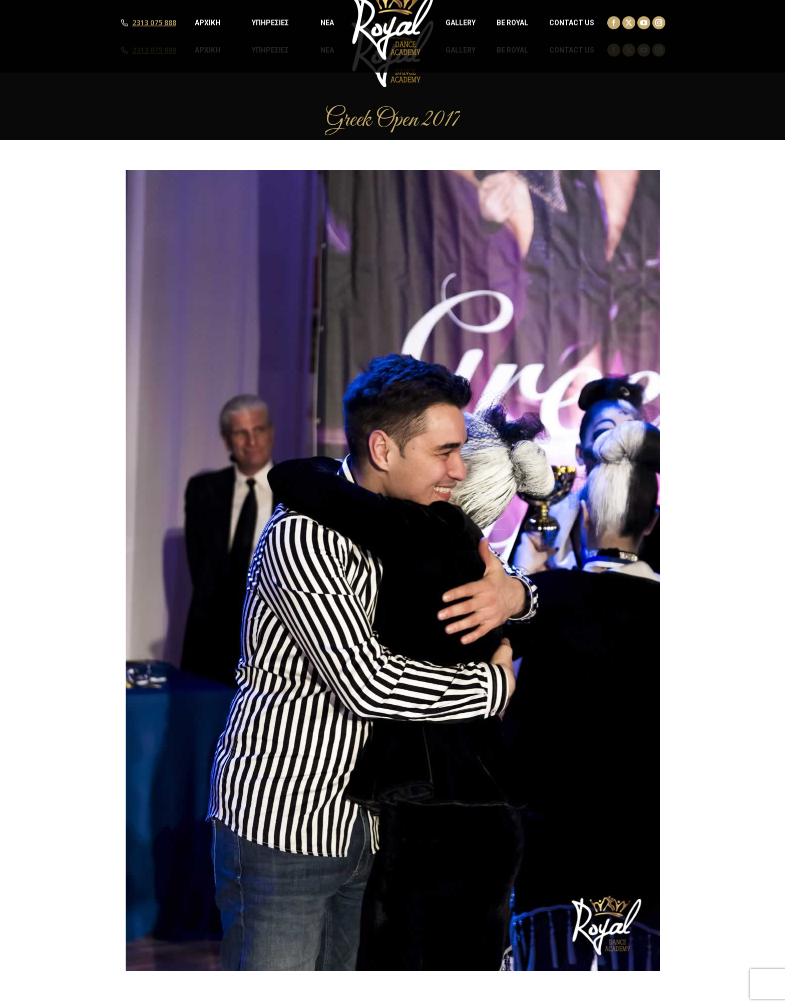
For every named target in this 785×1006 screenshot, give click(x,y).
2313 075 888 (154, 50)
